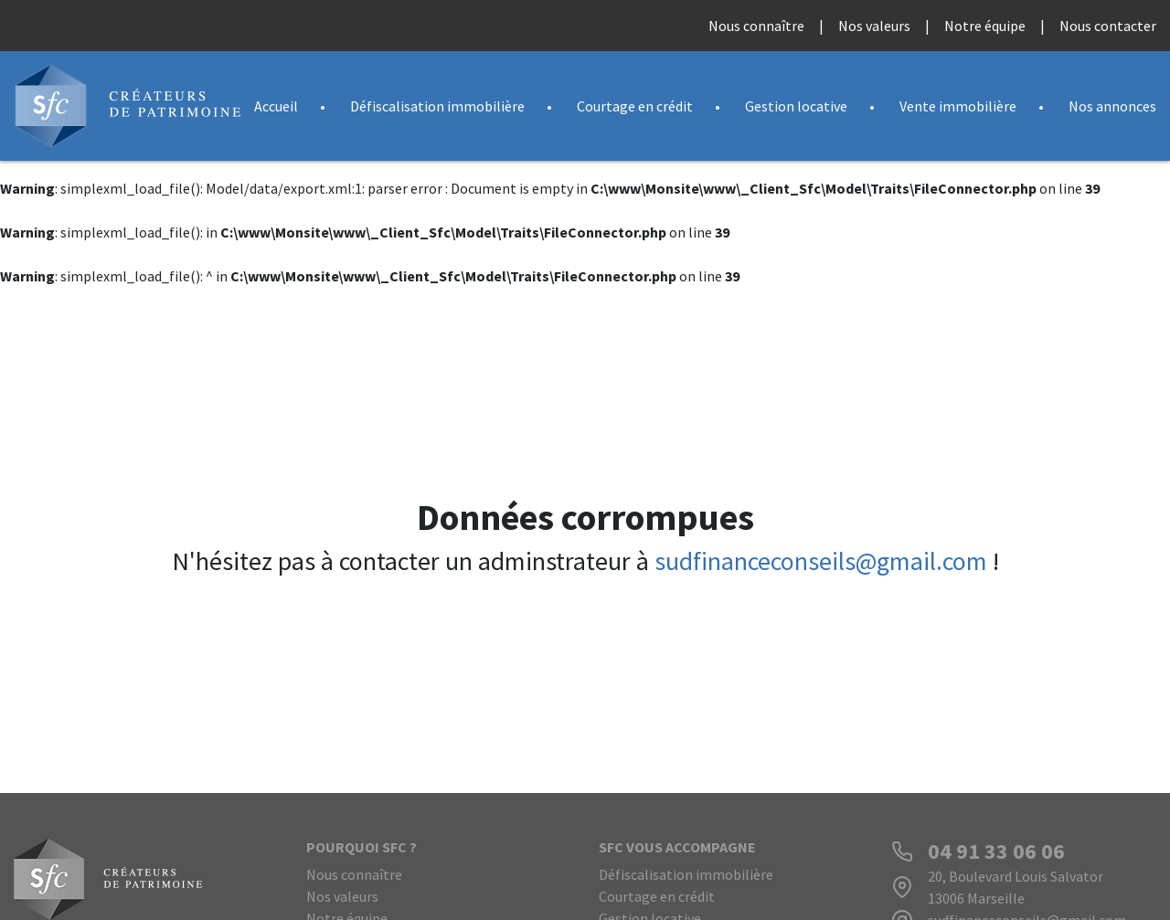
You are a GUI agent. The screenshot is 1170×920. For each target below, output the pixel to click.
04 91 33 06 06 (996, 851)
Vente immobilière (957, 106)
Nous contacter (1107, 25)
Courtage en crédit (635, 106)
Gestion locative (796, 106)
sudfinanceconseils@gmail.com (820, 561)
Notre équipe (985, 25)
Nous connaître (756, 25)
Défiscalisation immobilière (437, 106)
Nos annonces (1112, 106)
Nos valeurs (874, 25)
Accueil (276, 106)
